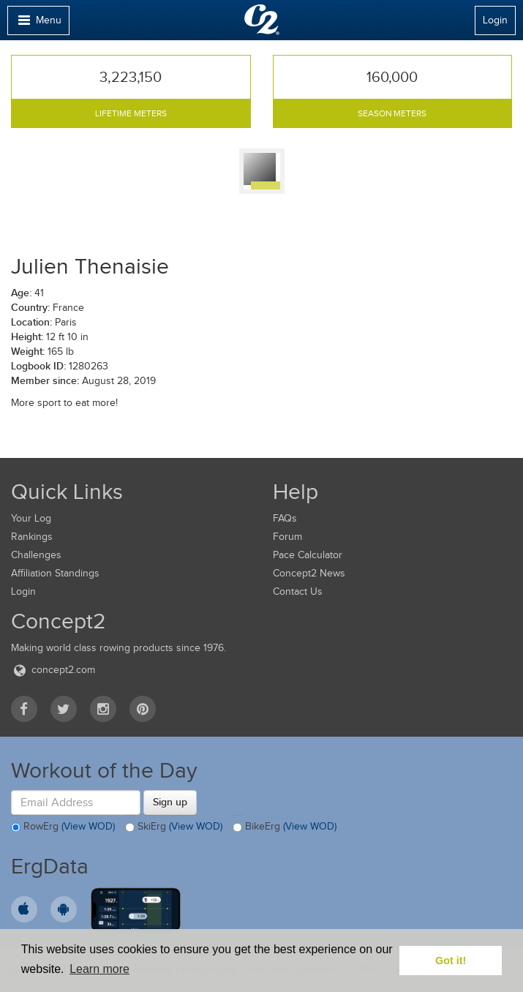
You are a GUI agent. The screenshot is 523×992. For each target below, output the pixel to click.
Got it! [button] (450, 960)
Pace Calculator (307, 554)
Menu (38, 23)
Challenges (36, 554)
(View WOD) (88, 827)
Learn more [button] (99, 969)
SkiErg (173, 827)
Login (495, 20)
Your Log (31, 518)
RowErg (63, 827)
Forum (287, 536)
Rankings (32, 536)
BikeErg (284, 827)
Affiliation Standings (55, 573)
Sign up (170, 802)
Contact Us (298, 591)
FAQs (285, 518)
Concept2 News (309, 573)
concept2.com (53, 669)
